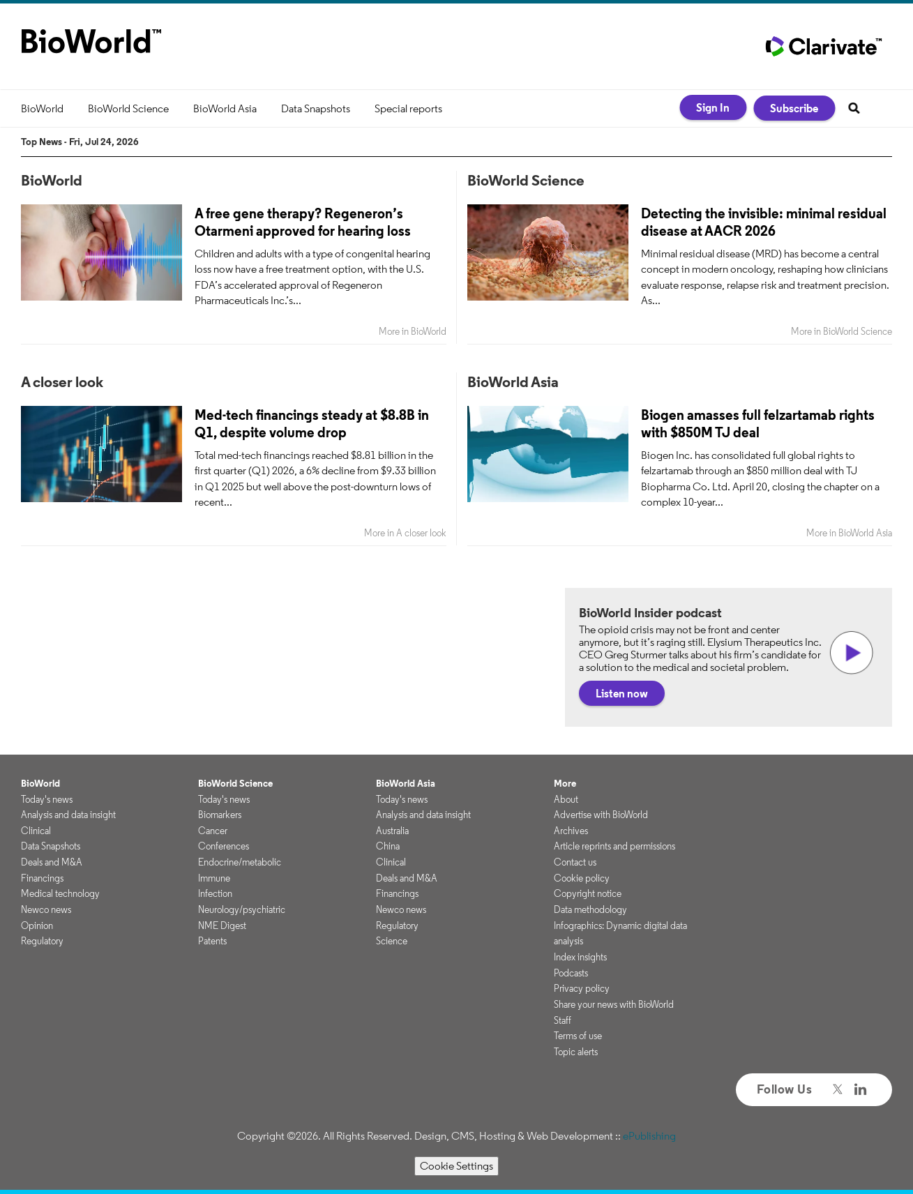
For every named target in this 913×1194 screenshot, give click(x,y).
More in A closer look (405, 533)
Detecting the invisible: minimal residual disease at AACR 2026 (763, 221)
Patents (212, 941)
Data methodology (590, 909)
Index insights (580, 957)
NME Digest (222, 925)
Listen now (622, 693)
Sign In (713, 107)
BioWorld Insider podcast (650, 612)
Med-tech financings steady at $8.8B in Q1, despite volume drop (312, 423)
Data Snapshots (315, 108)
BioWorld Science (128, 108)
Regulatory (42, 941)
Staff (562, 1020)
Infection (215, 893)
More (565, 783)
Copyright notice (587, 893)
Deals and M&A (51, 862)
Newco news (46, 909)
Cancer (212, 830)
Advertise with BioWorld (601, 814)
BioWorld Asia (225, 108)
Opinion (37, 925)
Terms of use (578, 1035)
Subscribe (794, 108)
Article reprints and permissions (614, 846)
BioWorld (42, 108)
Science (391, 941)
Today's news (47, 799)
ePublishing (649, 1135)
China (388, 846)
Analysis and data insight (68, 814)
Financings (42, 878)
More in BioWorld (412, 331)
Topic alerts (576, 1051)
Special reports (408, 108)
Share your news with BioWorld (614, 1004)
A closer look (62, 381)
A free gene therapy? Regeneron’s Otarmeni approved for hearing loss (303, 221)
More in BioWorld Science (841, 331)
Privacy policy (582, 988)
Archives (571, 830)
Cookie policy (582, 878)
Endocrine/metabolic (239, 862)
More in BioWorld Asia (849, 533)
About (566, 799)
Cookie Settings (456, 1165)
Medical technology (60, 893)
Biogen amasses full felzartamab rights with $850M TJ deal (758, 423)
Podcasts (571, 973)
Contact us (575, 862)
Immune (214, 878)
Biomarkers (219, 814)
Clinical (36, 830)
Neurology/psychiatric (241, 909)
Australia (392, 830)
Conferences (223, 846)
